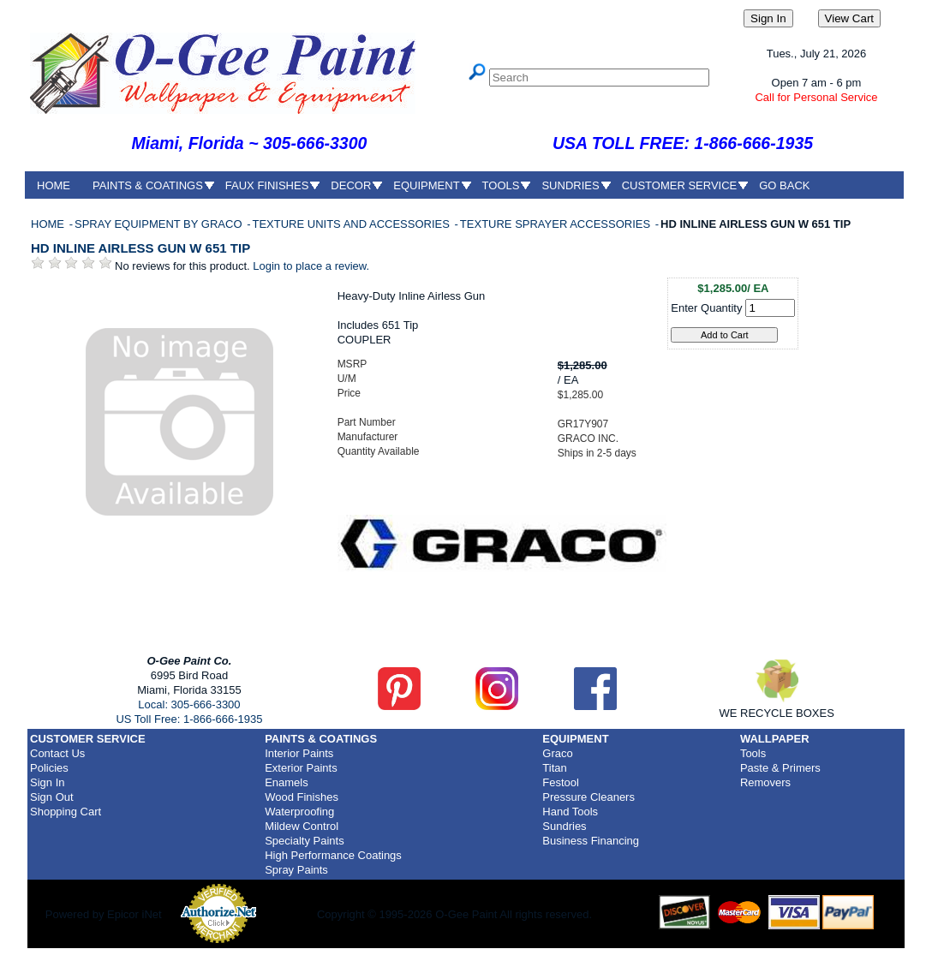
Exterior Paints (301, 767)
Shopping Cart (65, 811)
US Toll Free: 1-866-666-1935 (189, 719)
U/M (347, 379)
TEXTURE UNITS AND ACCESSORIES (352, 224)
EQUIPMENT (426, 185)
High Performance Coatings (333, 855)
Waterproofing (299, 811)
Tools (753, 753)
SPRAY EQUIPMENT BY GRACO (160, 224)
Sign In (47, 782)
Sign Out (52, 797)
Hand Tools (570, 811)
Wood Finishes (301, 797)
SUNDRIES (570, 185)
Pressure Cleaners (588, 797)
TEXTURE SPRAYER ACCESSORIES (557, 224)
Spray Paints (296, 869)
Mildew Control (301, 826)
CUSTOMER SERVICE (680, 185)
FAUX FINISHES (267, 185)
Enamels (286, 782)
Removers (765, 782)
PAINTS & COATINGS (148, 185)
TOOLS (501, 185)
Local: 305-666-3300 (189, 704)
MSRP (352, 364)
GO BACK (784, 185)
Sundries (564, 826)
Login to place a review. (311, 266)
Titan (554, 767)
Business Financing (590, 840)
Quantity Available (379, 451)
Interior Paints (299, 753)
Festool (560, 782)
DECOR (351, 185)
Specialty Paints (304, 840)
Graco (557, 753)
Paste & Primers (780, 767)
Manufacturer (368, 437)
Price (349, 393)
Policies (49, 767)
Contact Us (57, 753)
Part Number (367, 422)
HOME (53, 185)
